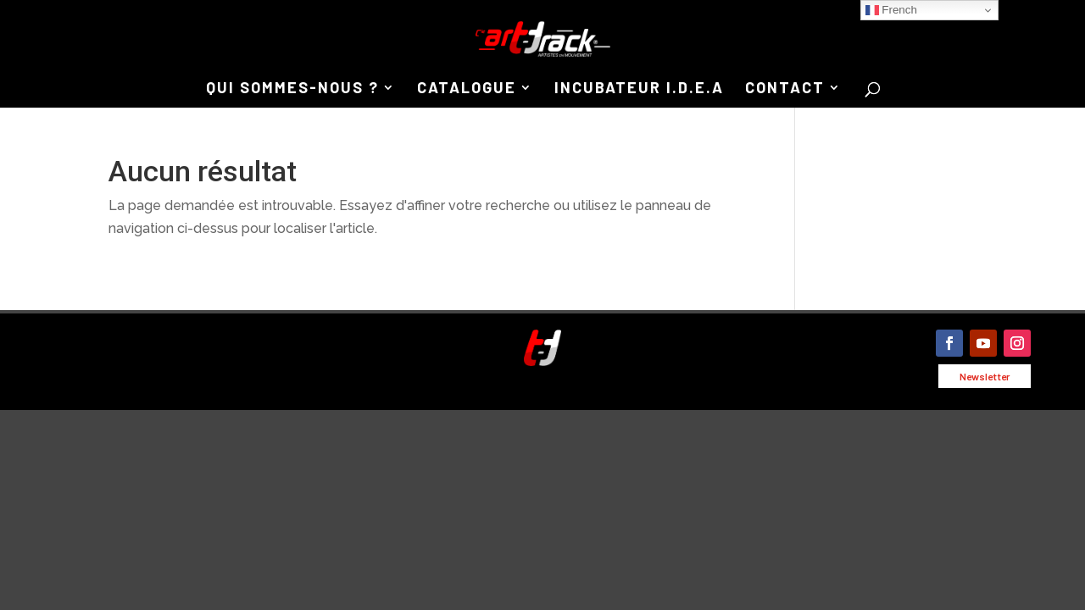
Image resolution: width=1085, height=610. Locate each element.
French (891, 10)
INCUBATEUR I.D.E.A (639, 89)
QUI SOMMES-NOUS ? (292, 89)
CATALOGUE (466, 89)
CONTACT (785, 89)
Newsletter (985, 376)
